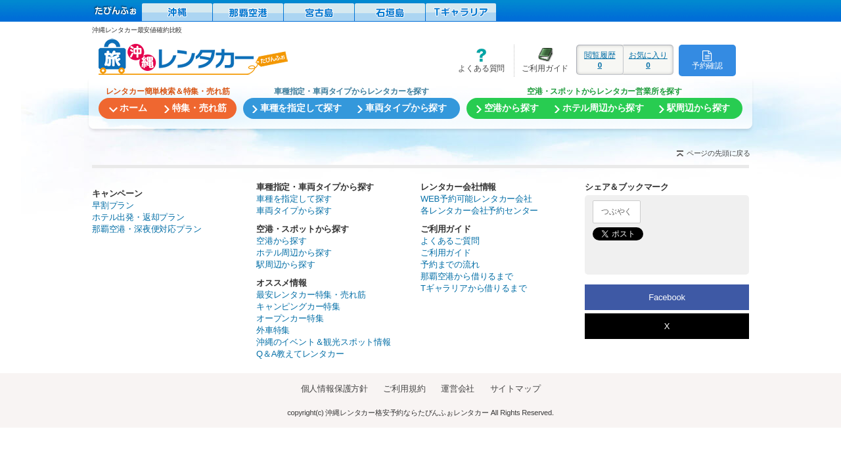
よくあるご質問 (450, 241)
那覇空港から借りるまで (466, 276)
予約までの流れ (450, 264)
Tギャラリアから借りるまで (473, 288)
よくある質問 (477, 60)
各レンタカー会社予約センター (479, 210)
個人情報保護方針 (334, 389)
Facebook (666, 297)
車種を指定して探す (294, 199)
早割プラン (113, 205)
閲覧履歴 (600, 60)
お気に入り (648, 60)
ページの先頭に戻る (718, 153)
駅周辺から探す (285, 264)
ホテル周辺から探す (294, 253)
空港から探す (281, 241)
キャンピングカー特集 (298, 306)
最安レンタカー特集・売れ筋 (310, 295)
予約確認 (707, 60)
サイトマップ (515, 389)
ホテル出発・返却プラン (138, 217)
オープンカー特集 (289, 318)
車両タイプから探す (294, 210)
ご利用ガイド (541, 60)
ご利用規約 (404, 389)
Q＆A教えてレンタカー (300, 354)
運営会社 (457, 389)
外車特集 (273, 330)
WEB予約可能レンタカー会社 (476, 199)
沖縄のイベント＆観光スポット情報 (323, 342)
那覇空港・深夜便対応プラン (146, 229)
